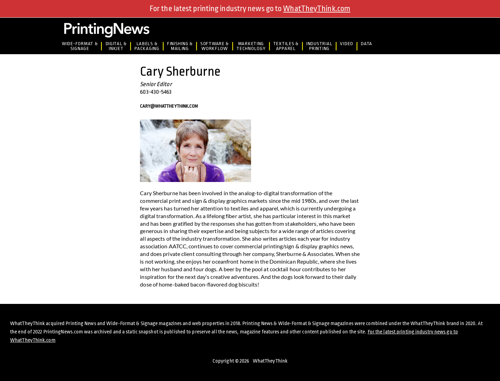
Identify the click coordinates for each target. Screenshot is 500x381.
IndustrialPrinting (319, 46)
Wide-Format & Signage (80, 46)
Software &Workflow (214, 46)
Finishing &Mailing (180, 46)
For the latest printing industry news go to (250, 8)
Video (346, 43)
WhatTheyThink (270, 361)
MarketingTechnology (250, 46)
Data (366, 43)
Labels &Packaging (146, 46)
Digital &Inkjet (116, 46)
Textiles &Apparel (286, 46)
